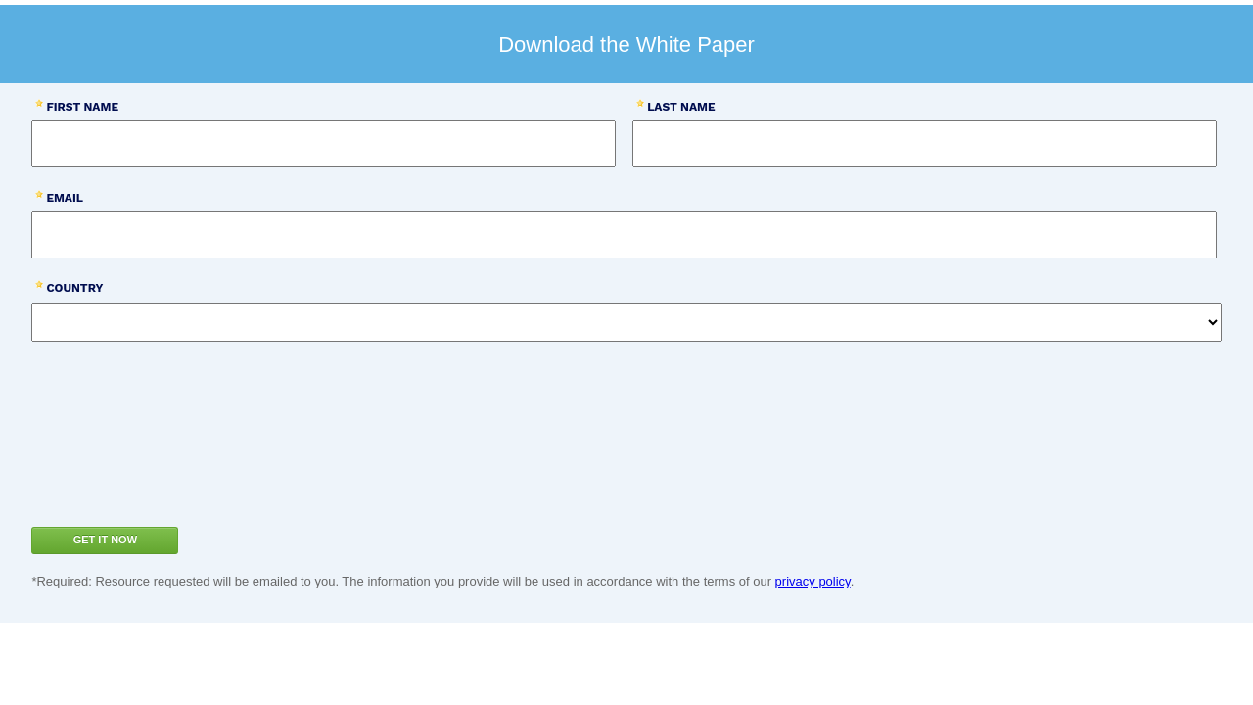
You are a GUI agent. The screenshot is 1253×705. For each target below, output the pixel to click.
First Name (82, 107)
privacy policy (813, 581)
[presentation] (168, 459)
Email (64, 198)
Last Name (681, 107)
